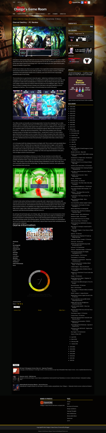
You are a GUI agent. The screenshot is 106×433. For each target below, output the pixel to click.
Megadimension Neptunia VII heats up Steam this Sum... (81, 236)
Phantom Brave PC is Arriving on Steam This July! (81, 162)
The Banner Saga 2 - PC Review (79, 313)
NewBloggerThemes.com (62, 431)
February (73, 341)
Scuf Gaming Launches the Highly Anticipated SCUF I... (79, 252)
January (73, 343)
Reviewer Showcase (41, 13)
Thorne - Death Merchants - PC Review (81, 249)
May (72, 146)
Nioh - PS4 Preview (76, 287)
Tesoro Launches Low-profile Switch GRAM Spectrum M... (80, 299)
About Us (20, 2)
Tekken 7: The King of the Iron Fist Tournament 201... (80, 192)
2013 (71, 351)
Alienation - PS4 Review (77, 160)
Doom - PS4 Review (76, 178)
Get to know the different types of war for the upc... (82, 282)
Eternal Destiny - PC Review (25, 22)
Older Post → (62, 310)
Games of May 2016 (76, 334)
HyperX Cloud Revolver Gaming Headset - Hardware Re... (82, 168)
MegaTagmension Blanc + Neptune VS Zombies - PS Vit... (81, 278)
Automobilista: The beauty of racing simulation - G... (80, 205)
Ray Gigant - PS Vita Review (78, 332)
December (74, 131)
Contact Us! (63, 14)
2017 (71, 127)
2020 (71, 120)
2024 (71, 111)
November (74, 133)
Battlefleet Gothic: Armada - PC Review (81, 239)
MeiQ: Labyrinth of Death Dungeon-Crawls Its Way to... (82, 149)
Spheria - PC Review (76, 233)
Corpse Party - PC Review (78, 315)
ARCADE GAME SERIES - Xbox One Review (80, 306)
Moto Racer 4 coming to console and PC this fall (81, 227)
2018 (71, 124)
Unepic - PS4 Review (76, 276)
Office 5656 (40, 19)
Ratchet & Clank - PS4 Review (78, 216)
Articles (32, 13)
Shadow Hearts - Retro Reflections (80, 214)
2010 (71, 358)
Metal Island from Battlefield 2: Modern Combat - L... (81, 223)
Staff (68, 404)
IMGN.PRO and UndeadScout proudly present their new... (80, 244)
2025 (71, 109)
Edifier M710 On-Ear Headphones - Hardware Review (80, 303)
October (73, 135)
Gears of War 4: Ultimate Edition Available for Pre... (82, 290)
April (72, 337)
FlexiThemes (45, 431)
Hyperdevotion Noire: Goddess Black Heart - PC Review (81, 263)
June (72, 144)
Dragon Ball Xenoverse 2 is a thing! (80, 218)
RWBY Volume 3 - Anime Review (79, 293)
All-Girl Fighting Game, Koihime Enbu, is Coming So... (81, 269)
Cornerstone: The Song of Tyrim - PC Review (80, 196)
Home (14, 2)
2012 (71, 353)
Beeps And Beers (71, 408)
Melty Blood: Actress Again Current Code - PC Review (82, 296)
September (74, 137)
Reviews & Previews (22, 14)
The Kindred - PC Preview (78, 257)
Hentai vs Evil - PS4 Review (28, 376)
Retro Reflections (71, 413)
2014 (71, 349)
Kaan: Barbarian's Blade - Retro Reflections (79, 199)
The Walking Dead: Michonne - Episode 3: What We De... (82, 325)
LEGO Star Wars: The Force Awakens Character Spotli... (80, 211)
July (72, 142)
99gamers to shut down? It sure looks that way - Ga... (82, 273)
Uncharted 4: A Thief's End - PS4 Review (81, 157)
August (73, 140)
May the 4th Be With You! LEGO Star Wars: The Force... (82, 310)
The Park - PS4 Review (77, 241)
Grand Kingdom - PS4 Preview (79, 255)
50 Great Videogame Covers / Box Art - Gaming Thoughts (36, 368)
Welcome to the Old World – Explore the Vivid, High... (81, 329)
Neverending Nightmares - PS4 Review (81, 186)
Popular (16, 365)
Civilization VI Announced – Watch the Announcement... (81, 260)
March (73, 339)
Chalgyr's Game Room (52, 427)
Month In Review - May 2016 (78, 152)
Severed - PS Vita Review (77, 247)
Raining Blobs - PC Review (78, 180)
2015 (71, 346)
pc (44, 19)
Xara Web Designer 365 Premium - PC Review (81, 189)
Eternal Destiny (33, 19)
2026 (71, 106)
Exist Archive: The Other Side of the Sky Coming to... (81, 183)
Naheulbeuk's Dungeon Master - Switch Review (34, 384)
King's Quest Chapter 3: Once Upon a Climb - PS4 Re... (82, 230)
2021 (71, 118)
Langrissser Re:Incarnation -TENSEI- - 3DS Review (81, 321)
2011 (71, 356)
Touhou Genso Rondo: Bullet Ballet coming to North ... (82, 154)
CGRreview (21, 19)
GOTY (49, 14)
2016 (71, 129)
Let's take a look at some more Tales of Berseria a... (81, 172)
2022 (71, 115)
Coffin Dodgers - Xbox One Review (80, 266)
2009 (71, 360)
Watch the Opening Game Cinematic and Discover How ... (81, 318)
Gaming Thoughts (71, 411)
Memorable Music (72, 416)
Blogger (67, 427)
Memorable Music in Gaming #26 (79, 208)
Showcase (69, 418)
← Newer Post (16, 310)
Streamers (55, 14)
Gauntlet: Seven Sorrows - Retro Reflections (79, 175)
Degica (26, 19)
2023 (71, 113)
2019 (71, 122)
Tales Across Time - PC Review (79, 221)
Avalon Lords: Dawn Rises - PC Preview (81, 165)
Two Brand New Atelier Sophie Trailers (81, 203)
